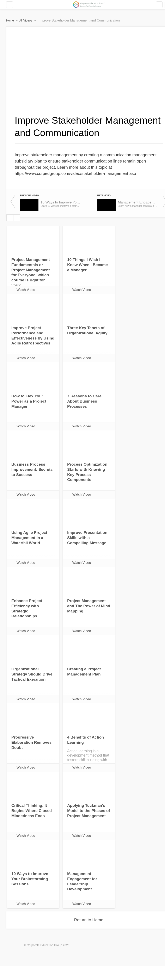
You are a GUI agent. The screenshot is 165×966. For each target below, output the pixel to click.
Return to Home (88, 920)
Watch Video (26, 290)
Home (10, 20)
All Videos (26, 20)
